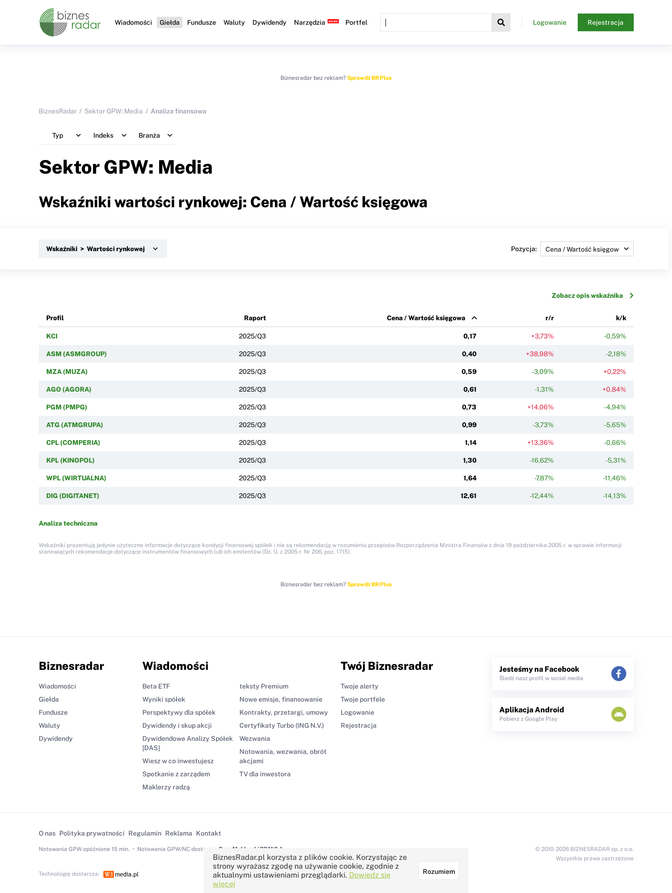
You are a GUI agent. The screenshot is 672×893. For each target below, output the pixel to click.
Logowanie (550, 22)
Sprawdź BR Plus (369, 78)
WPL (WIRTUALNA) (76, 478)
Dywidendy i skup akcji (177, 725)
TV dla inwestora (265, 774)
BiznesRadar (58, 111)
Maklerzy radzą (166, 787)
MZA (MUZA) (67, 371)
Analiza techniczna (68, 523)
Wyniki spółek (163, 699)
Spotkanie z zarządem (176, 774)
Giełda (170, 22)
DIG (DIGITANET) (72, 495)
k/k (621, 318)
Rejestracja (605, 22)
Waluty (234, 22)
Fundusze (201, 22)
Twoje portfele (363, 699)
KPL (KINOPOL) (70, 460)
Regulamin (144, 833)
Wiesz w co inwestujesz (178, 761)
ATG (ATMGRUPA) (74, 425)
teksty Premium (263, 686)
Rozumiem (439, 871)
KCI (51, 336)
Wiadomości (133, 22)
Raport (255, 318)
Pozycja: (572, 248)
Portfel (356, 22)
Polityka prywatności (92, 833)
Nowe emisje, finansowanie (280, 699)
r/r (550, 318)
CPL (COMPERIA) (73, 442)
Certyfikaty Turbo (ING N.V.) (281, 725)
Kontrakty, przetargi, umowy (283, 712)
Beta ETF (156, 686)
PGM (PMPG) (66, 407)
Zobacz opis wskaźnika (593, 295)
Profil (55, 318)
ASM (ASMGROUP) (76, 354)
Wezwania (254, 738)
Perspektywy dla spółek (179, 712)
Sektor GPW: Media (113, 111)
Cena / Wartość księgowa (426, 318)
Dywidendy (269, 22)
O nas (47, 833)
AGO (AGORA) (68, 389)
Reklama (178, 833)
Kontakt (208, 833)
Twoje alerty (359, 686)
